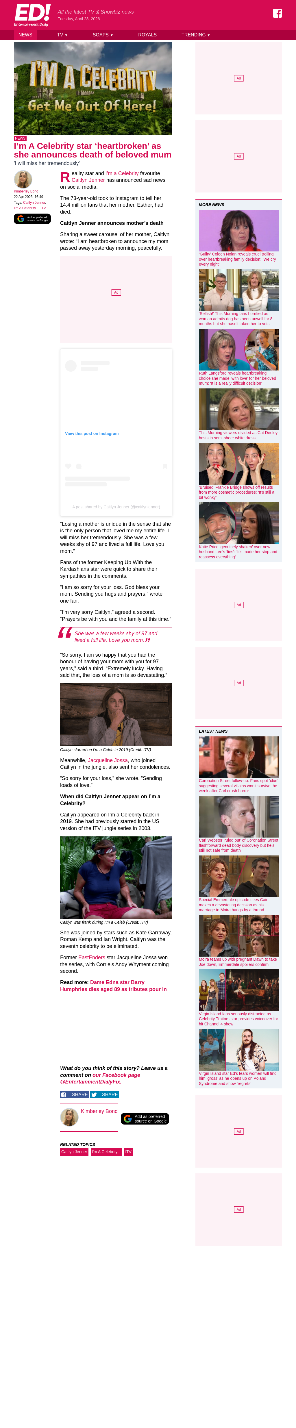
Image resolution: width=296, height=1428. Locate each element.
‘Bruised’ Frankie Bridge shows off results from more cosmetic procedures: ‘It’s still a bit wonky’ (236, 492)
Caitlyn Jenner (34, 204)
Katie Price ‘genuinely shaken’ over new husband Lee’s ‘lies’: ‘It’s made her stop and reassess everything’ (238, 551)
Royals (147, 34)
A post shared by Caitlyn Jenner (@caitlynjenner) (116, 508)
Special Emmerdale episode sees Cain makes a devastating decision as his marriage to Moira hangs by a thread (233, 904)
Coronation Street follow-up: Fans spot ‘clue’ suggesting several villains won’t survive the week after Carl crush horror (238, 785)
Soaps (103, 34)
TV (62, 34)
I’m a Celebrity (122, 174)
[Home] (32, 15)
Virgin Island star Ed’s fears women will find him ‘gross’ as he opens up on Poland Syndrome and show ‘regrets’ (238, 1078)
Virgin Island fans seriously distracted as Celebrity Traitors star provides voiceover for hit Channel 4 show (238, 1019)
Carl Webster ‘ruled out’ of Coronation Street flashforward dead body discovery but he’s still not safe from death (238, 845)
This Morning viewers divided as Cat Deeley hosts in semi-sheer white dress (238, 435)
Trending (196, 34)
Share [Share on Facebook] (80, 1095)
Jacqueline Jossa (108, 761)
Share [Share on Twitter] (110, 1095)
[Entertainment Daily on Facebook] (277, 13)
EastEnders (91, 959)
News (25, 34)
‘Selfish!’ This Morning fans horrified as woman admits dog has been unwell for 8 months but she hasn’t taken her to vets (235, 318)
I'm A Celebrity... (26, 209)
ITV (43, 209)
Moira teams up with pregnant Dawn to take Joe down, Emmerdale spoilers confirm (238, 962)
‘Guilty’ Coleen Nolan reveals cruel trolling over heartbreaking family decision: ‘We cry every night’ (237, 259)
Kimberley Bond (26, 192)
